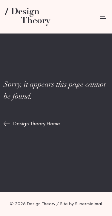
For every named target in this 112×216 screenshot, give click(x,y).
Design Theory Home (36, 124)
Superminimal (88, 203)
